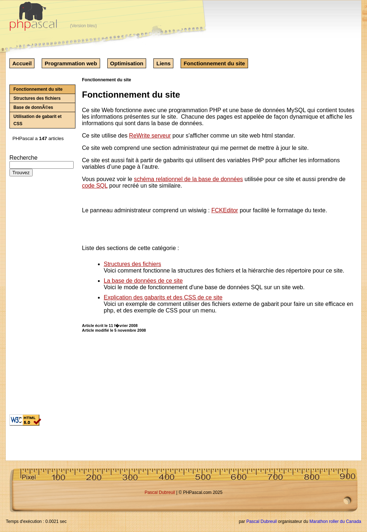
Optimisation (127, 63)
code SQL (95, 186)
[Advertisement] (31, 298)
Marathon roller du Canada (335, 521)
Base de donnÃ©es (33, 107)
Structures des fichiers (37, 98)
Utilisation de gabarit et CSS (37, 120)
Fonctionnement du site (214, 63)
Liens (163, 63)
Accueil (22, 63)
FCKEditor (224, 210)
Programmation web (71, 63)
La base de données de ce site (143, 281)
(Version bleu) (83, 25)
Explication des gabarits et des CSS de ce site (163, 297)
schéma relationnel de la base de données (188, 179)
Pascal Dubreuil (160, 492)
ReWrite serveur (150, 135)
